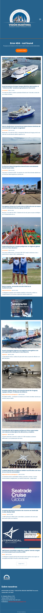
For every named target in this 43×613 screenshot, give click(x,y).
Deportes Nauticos (6, 290)
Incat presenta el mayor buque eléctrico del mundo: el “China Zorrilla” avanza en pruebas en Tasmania (20, 87)
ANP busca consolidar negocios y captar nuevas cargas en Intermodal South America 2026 (21, 551)
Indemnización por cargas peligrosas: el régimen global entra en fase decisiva (21, 247)
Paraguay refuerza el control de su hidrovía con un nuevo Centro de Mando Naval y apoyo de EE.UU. (21, 207)
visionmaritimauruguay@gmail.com (17, 601)
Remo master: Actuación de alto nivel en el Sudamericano (16, 287)
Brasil (3, 554)
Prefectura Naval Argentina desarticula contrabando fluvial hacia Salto (20, 167)
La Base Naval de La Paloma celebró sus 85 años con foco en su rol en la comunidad (21, 471)
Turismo (4, 514)
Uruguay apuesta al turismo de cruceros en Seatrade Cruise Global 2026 (20, 511)
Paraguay (4, 210)
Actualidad (5, 90)
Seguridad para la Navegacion (10, 394)
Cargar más (21, 563)
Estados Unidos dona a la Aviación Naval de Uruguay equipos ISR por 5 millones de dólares (20, 391)
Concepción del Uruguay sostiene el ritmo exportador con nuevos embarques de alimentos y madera (20, 431)
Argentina (4, 354)
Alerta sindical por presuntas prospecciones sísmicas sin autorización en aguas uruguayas (21, 127)
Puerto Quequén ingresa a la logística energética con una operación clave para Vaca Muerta (20, 351)
